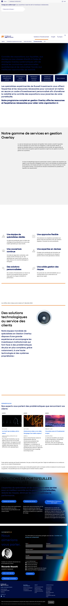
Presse (47, 578)
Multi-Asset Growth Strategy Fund (19, 585)
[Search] (65, 16)
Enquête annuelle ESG (38, 571)
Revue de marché (38, 569)
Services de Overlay (34, 546)
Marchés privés (26, 570)
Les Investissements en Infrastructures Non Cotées (46, 585)
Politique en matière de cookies (57, 588)
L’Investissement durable (27, 572)
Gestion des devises (27, 21)
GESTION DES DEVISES (31, 585)
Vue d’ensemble (48, 568)
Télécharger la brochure (9, 560)
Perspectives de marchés (39, 568)
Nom (29, 525)
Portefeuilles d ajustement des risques (14, 21)
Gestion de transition (8, 481)
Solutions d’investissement (27, 569)
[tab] (4, 1)
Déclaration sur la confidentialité (45, 588)
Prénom (50, 525)
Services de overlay (38, 21)
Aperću (3, 21)
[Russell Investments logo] (7, 16)
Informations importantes (33, 588)
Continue (51, 602)
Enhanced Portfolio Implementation (38, 551)
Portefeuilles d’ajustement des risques (56, 482)
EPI (44, 21)
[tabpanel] (34, 8)
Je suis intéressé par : (33, 542)
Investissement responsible (50, 576)
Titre (49, 537)
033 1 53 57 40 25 (8, 555)
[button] (12, 9)
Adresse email (32, 531)
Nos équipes (48, 572)
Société (30, 537)
